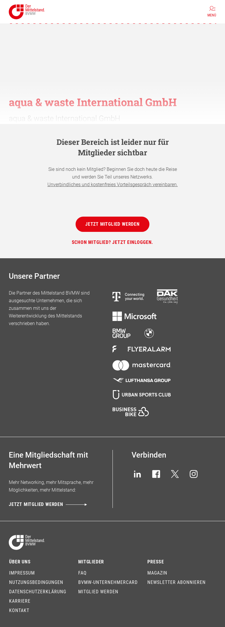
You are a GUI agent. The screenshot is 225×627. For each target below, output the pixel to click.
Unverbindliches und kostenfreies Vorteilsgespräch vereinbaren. (112, 184)
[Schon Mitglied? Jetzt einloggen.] (113, 242)
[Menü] (211, 11)
